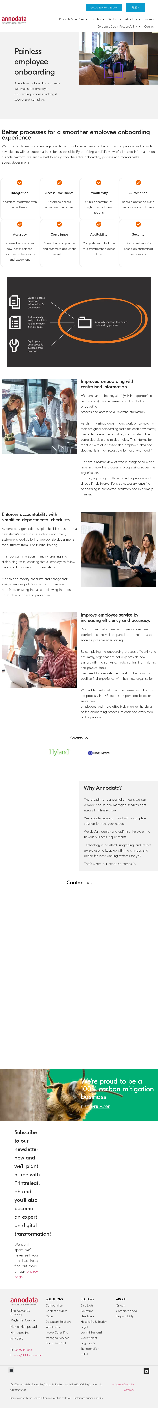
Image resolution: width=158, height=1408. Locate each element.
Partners (149, 19)
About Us (133, 19)
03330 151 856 (23, 1349)
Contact (149, 26)
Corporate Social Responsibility (119, 26)
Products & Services (73, 19)
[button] (11, 1370)
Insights (98, 19)
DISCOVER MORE (95, 1107)
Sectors (115, 19)
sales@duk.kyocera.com (28, 1355)
